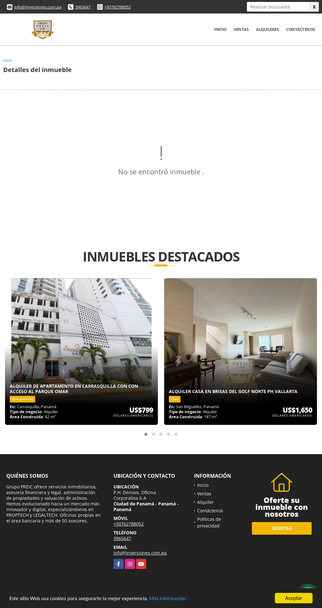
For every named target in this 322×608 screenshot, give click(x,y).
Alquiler (205, 502)
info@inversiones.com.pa (37, 7)
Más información (167, 598)
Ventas (241, 29)
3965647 (83, 7)
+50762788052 (117, 7)
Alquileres (267, 29)
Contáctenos (300, 29)
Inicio (220, 29)
